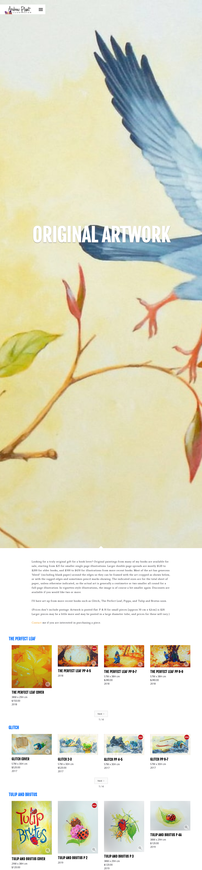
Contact (37, 622)
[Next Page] (101, 714)
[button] (40, 9)
